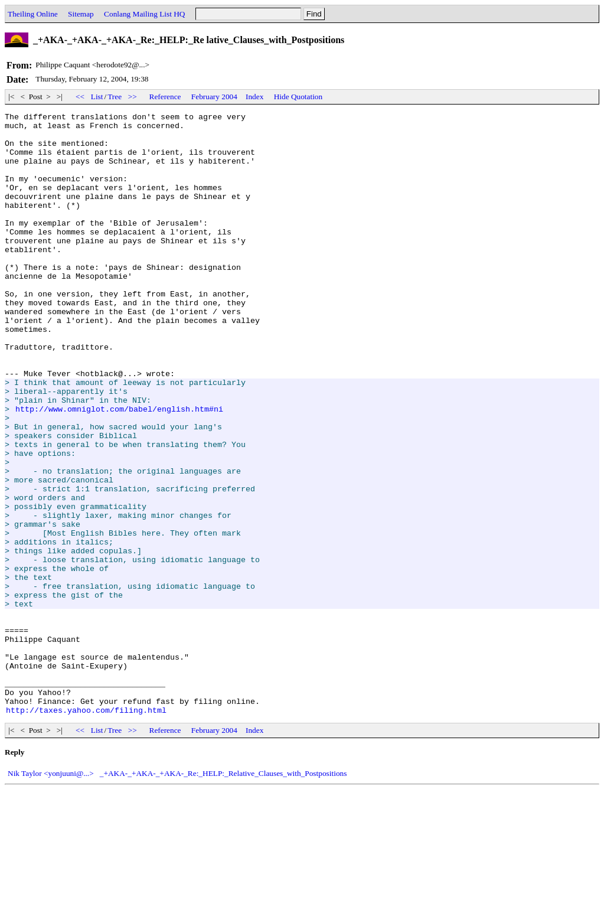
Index (254, 96)
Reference (165, 96)
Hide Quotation (298, 96)
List (97, 96)
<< (80, 96)
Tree (114, 96)
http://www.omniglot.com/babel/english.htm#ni (119, 469)
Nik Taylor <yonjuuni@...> (51, 893)
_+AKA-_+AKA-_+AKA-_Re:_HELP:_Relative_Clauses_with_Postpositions (223, 893)
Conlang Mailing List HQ (144, 13)
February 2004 (214, 96)
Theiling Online (33, 13)
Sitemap (81, 13)
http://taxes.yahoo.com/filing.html (86, 830)
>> (132, 96)
